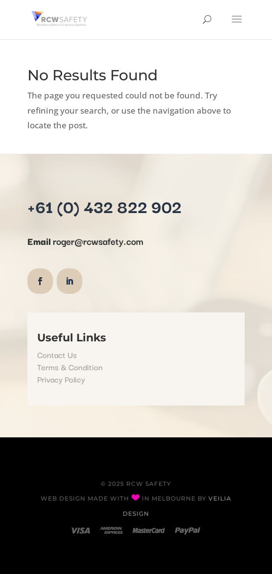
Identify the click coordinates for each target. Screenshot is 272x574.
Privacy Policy (61, 379)
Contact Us (57, 354)
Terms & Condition (70, 366)
